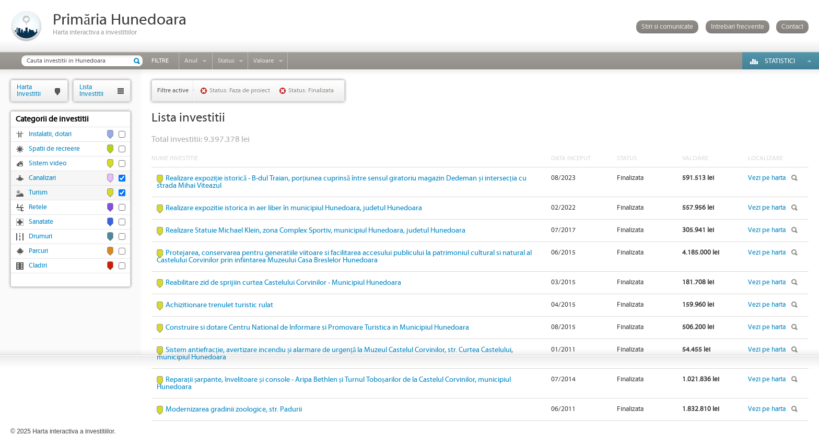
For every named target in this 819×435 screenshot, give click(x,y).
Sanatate (41, 222)
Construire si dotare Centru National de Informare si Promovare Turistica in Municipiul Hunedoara (317, 327)
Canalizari (42, 178)
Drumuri (40, 236)
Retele (38, 207)
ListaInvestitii (91, 90)
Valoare (263, 60)
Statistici (780, 61)
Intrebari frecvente (737, 27)
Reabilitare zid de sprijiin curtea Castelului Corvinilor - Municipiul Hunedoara (283, 282)
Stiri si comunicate (667, 27)
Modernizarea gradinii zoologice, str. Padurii (234, 409)
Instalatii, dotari (50, 134)
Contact (792, 27)
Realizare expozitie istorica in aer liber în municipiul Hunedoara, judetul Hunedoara (294, 208)
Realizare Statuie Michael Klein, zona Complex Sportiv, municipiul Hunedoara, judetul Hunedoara (315, 230)
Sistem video (47, 163)
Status (226, 60)
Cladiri (38, 266)
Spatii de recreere (54, 149)
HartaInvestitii (29, 90)
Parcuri (38, 251)
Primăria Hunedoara (119, 20)
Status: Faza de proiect (239, 90)
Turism (38, 193)
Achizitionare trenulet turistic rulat (219, 305)
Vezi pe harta (767, 178)
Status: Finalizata (311, 90)
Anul (190, 60)
